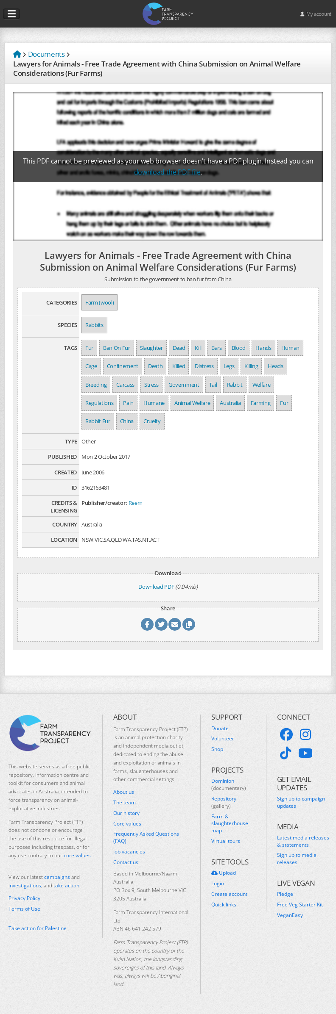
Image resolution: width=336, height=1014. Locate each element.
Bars (216, 348)
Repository (223, 802)
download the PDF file (167, 172)
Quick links (223, 904)
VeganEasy (290, 915)
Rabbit (235, 384)
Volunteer (222, 738)
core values (77, 855)
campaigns (57, 877)
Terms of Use (24, 909)
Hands (263, 348)
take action (66, 885)
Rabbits (94, 325)
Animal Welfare (192, 403)
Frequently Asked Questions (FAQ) (146, 838)
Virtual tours (225, 841)
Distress (204, 366)
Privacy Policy (24, 898)
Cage (91, 366)
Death (155, 366)
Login (217, 883)
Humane (154, 403)
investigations (24, 885)
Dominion (228, 785)
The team (124, 802)
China (127, 421)
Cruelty (152, 421)
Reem (136, 503)
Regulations (99, 403)
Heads (275, 366)
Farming (261, 403)
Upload (223, 873)
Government (183, 384)
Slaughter (151, 348)
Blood (239, 348)
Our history (126, 813)
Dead (179, 348)
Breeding (95, 384)
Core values (127, 823)
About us (123, 792)
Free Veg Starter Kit (300, 904)
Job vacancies (129, 851)
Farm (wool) (99, 302)
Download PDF (156, 586)
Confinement (122, 366)
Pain (128, 403)
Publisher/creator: (104, 503)
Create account (229, 894)
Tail (213, 384)
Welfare (261, 384)
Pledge (285, 894)
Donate (220, 728)
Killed (178, 366)
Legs (229, 366)
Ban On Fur (116, 348)
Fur (89, 348)
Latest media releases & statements (303, 841)
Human (290, 348)
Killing (251, 366)
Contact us (125, 862)
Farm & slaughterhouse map (229, 823)
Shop (217, 749)
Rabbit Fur (97, 421)
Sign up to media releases (296, 859)
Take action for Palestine (37, 928)
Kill (198, 348)
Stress (151, 384)
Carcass (125, 384)
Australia (230, 403)
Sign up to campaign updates (301, 802)
